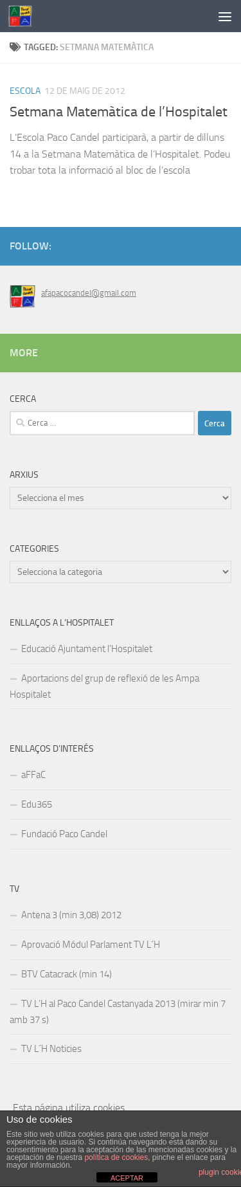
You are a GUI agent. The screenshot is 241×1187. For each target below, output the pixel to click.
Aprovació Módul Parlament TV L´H (90, 944)
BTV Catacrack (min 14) (66, 974)
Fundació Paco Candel (64, 834)
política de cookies (116, 1157)
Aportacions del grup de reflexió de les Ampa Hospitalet (104, 686)
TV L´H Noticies (51, 1049)
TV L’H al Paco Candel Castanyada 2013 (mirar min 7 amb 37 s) (118, 1012)
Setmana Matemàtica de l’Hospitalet (119, 112)
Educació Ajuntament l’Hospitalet (86, 649)
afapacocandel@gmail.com (88, 293)
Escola (25, 91)
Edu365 (36, 804)
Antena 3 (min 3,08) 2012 (71, 915)
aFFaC (33, 775)
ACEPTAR (127, 1178)
